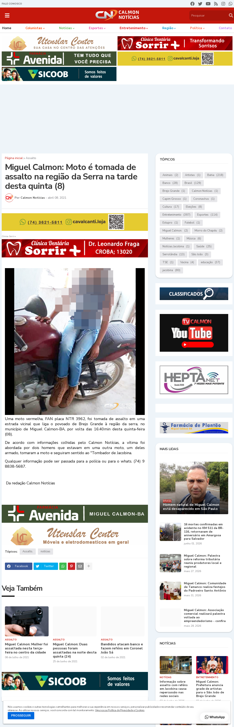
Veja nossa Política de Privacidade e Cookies (119, 710)
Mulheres (171, 239)
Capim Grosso (174, 199)
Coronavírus (204, 199)
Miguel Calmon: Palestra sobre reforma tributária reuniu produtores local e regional (202, 561)
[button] (7, 15)
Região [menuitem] (167, 28)
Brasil (193, 183)
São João (199, 254)
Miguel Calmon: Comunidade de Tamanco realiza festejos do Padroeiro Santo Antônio (205, 587)
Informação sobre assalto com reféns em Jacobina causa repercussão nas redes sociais (174, 689)
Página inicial (14, 158)
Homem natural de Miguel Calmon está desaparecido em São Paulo (191, 507)
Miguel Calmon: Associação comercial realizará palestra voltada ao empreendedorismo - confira (205, 615)
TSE (167, 262)
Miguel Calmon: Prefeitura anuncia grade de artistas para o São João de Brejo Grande (210, 689)
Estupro (170, 223)
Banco (170, 183)
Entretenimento (176, 215)
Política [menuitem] (196, 28)
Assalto (31, 158)
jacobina (171, 270)
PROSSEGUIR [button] (21, 715)
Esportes (207, 215)
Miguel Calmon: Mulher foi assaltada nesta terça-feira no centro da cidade (26, 648)
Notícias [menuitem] (65, 28)
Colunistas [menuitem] (33, 28)
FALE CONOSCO (12, 3)
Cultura (170, 207)
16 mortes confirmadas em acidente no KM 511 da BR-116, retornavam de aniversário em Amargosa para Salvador (204, 532)
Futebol (192, 223)
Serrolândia (173, 254)
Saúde (204, 246)
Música (194, 239)
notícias (45, 551)
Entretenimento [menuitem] (132, 28)
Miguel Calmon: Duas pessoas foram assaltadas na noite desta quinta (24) (75, 650)
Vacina (187, 262)
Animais (170, 175)
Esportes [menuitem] (96, 28)
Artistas (192, 175)
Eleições (194, 207)
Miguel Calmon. (175, 231)
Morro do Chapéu (208, 231)
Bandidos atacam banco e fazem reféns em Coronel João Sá (122, 648)
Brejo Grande (173, 191)
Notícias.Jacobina (175, 246)
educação (210, 262)
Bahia (215, 175)
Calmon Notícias (205, 191)
